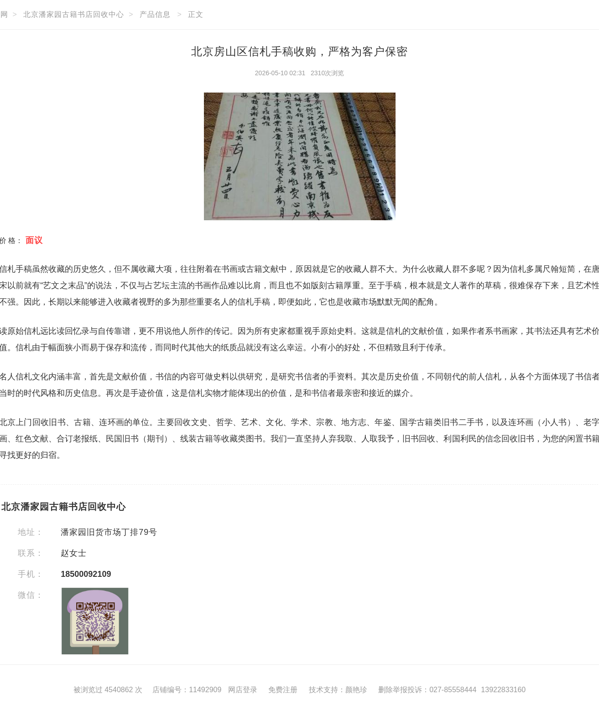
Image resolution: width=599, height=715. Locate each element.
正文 (195, 14)
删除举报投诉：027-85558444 (427, 690)
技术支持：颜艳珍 (338, 690)
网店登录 (242, 690)
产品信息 (155, 14)
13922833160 (503, 690)
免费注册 (282, 690)
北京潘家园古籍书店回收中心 (73, 14)
